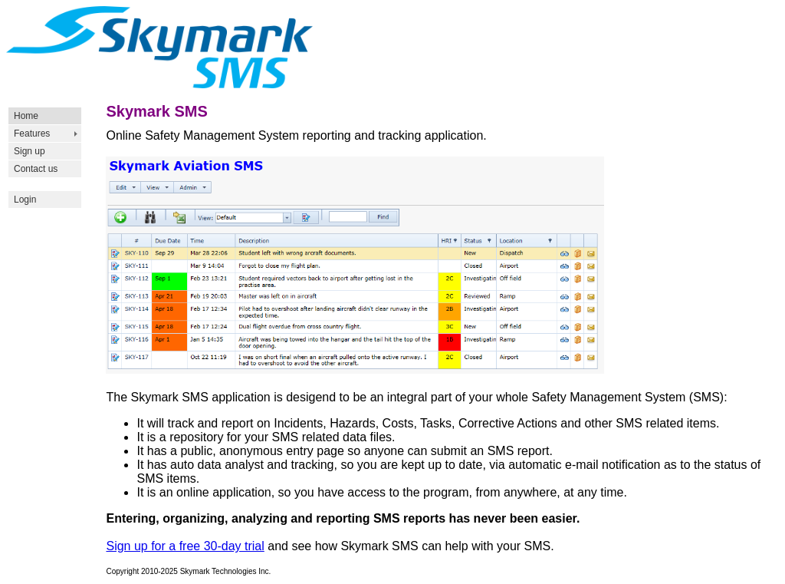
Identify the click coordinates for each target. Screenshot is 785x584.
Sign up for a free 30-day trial (185, 546)
